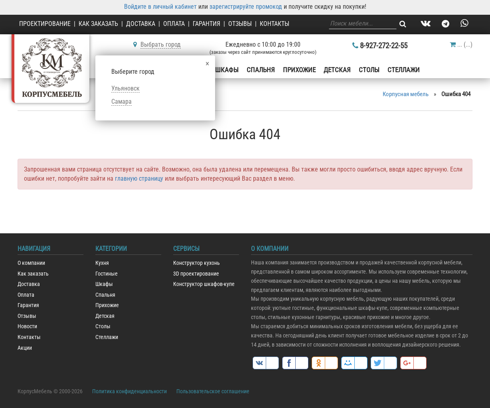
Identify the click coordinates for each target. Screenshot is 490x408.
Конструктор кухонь (196, 263)
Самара (121, 101)
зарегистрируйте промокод (245, 6)
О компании (31, 263)
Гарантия (206, 24)
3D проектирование (196, 273)
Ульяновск (125, 88)
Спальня (261, 70)
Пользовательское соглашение (212, 391)
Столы (369, 70)
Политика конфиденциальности (129, 391)
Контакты (274, 24)
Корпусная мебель (406, 94)
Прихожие (299, 70)
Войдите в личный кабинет (160, 6)
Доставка (140, 24)
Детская (337, 70)
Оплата (174, 24)
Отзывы (240, 24)
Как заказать (98, 24)
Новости (27, 326)
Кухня (102, 263)
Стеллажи (403, 70)
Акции (25, 348)
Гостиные (106, 273)
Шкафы (227, 70)
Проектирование (45, 24)
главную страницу (139, 178)
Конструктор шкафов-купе (204, 284)
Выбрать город (160, 44)
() (461, 44)
